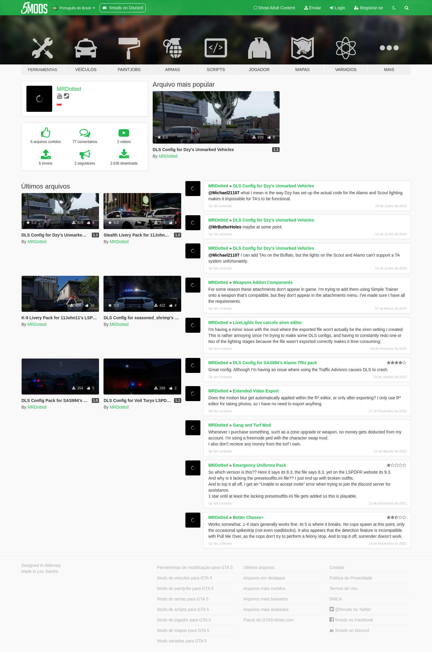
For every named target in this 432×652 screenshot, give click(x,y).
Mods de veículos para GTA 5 (184, 578)
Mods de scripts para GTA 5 (183, 609)
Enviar (312, 7)
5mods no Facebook (351, 620)
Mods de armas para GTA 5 (182, 599)
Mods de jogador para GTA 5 (184, 620)
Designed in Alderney (41, 565)
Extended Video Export (256, 391)
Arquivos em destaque (264, 578)
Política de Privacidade (350, 578)
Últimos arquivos (258, 567)
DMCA (335, 599)
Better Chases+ (248, 517)
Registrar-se (368, 7)
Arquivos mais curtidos (264, 588)
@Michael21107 (223, 192)
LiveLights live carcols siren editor (267, 322)
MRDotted (69, 89)
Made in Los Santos (39, 571)
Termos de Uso (343, 588)
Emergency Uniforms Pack (259, 465)
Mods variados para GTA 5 (182, 641)
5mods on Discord (349, 630)
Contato (336, 567)
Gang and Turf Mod (252, 425)
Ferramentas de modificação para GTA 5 (195, 567)
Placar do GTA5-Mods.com (268, 620)
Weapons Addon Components (262, 282)
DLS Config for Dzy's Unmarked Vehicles (273, 185)
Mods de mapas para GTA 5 (183, 630)
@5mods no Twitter (350, 609)
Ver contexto (220, 206)
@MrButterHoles (224, 227)
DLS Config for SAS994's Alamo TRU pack (275, 362)
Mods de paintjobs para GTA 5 (185, 588)
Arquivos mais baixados (265, 599)
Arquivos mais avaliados (266, 609)
